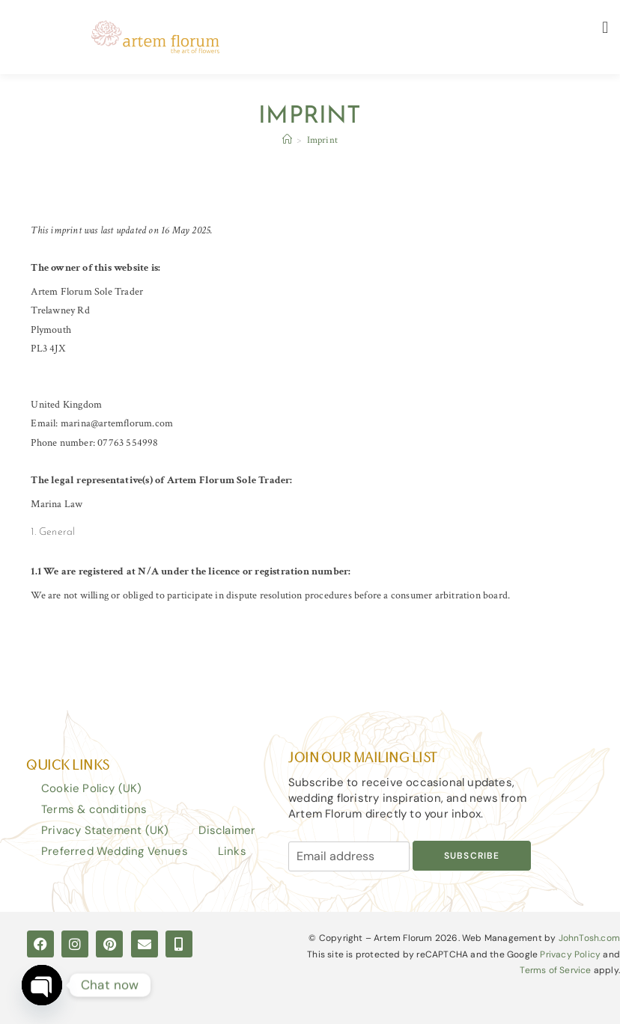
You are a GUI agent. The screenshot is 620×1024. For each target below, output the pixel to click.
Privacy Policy (570, 954)
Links (232, 851)
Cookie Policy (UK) (91, 788)
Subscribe (472, 856)
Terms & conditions (94, 809)
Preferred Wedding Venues (114, 851)
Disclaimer (226, 830)
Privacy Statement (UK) (104, 830)
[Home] (287, 140)
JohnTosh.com (589, 938)
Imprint (322, 140)
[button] (605, 27)
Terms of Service (555, 970)
